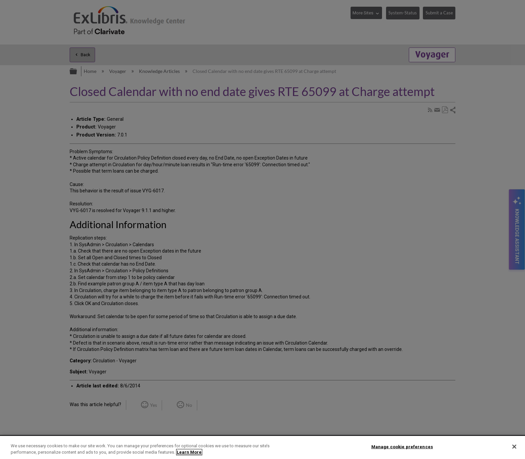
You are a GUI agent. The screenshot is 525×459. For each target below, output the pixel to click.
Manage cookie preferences (402, 446)
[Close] (514, 446)
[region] (262, 447)
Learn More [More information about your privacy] (189, 452)
